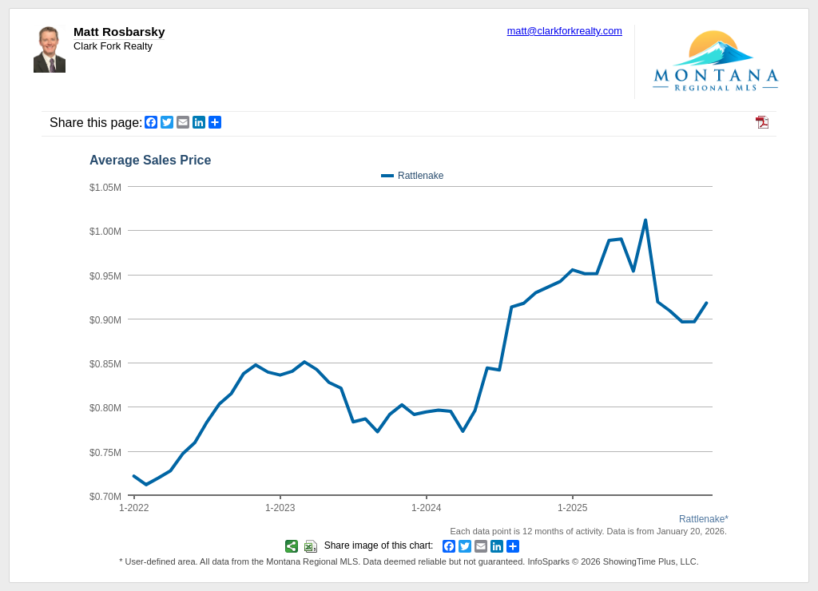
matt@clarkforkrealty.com (564, 31)
